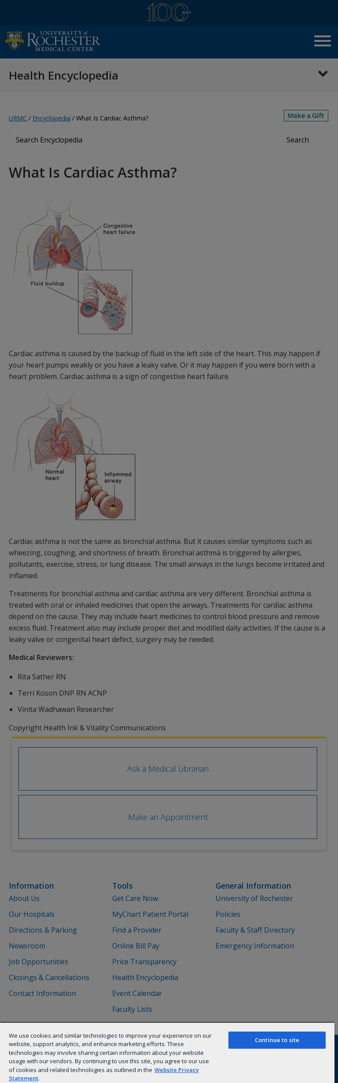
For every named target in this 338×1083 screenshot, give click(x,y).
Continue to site (277, 1040)
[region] (167, 1052)
